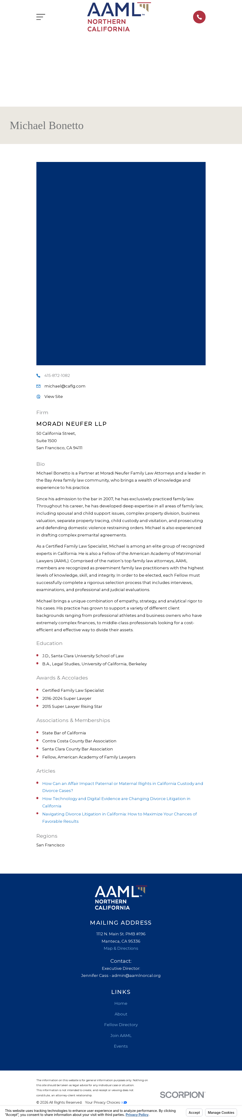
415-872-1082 (57, 375)
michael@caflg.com (65, 386)
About (121, 1014)
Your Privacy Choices (106, 1102)
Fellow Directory (121, 1024)
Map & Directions (121, 948)
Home (120, 1003)
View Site (53, 396)
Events (121, 1046)
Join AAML (121, 1035)
